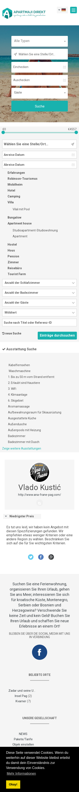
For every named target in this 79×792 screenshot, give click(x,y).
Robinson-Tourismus (19, 178)
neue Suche (13, 333)
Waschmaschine (19, 371)
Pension (10, 256)
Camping (11, 196)
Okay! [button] (13, 784)
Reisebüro (12, 268)
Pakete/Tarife (23, 739)
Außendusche (17, 424)
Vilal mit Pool (18, 209)
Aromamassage (19, 406)
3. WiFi (12, 388)
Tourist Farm (14, 274)
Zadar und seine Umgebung (27, 691)
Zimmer (10, 262)
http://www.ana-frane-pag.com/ (39, 494)
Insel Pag (21, 696)
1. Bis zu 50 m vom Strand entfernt (31, 377)
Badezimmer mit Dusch (23, 442)
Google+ (51, 557)
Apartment (17, 236)
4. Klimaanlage (17, 394)
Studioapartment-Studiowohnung (32, 230)
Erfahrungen (13, 172)
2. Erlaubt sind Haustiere (24, 382)
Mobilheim (12, 184)
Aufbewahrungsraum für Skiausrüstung (34, 412)
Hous (8, 250)
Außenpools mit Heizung (24, 430)
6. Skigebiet (15, 400)
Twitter (30, 557)
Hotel (8, 190)
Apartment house (17, 223)
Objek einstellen (23, 744)
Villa (8, 202)
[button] (39, 40)
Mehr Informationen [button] (21, 773)
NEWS (23, 734)
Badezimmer (16, 436)
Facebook (41, 557)
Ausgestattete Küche (22, 418)
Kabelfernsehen (19, 365)
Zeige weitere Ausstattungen (21, 448)
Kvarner (21, 701)
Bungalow (11, 217)
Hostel (9, 244)
